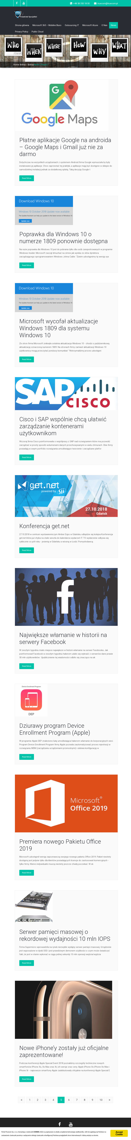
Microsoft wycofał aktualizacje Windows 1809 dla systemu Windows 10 (58, 328)
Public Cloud (37, 31)
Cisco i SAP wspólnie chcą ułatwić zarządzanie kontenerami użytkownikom (62, 426)
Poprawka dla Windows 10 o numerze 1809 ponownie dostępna (63, 238)
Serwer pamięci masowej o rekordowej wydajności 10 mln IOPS (64, 935)
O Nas (104, 25)
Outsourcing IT (72, 25)
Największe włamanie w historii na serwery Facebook (63, 638)
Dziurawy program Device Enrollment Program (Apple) (54, 729)
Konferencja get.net (44, 526)
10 (101, 1099)
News (113, 25)
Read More (26, 178)
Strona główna (22, 25)
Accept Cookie (119, 1133)
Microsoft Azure (90, 25)
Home (16, 64)
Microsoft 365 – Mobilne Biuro (46, 25)
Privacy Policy (21, 31)
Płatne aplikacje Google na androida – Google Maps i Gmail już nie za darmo (65, 147)
